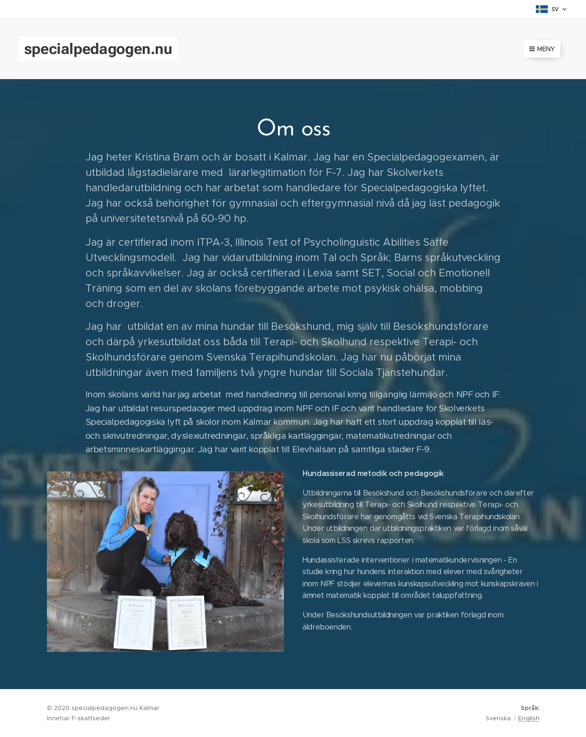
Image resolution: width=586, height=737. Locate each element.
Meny (542, 49)
